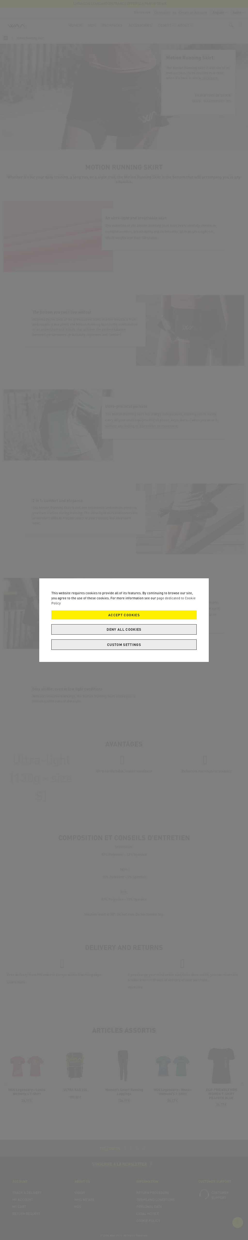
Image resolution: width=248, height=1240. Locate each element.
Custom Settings (124, 645)
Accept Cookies (124, 615)
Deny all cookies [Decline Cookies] (124, 629)
